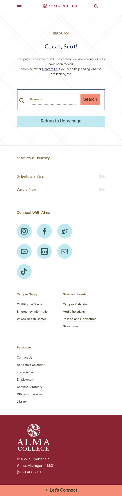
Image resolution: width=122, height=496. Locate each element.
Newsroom (70, 326)
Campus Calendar (75, 304)
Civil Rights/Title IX (30, 304)
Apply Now (27, 190)
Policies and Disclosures (79, 319)
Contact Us (50, 69)
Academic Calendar (31, 365)
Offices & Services (30, 394)
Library (22, 401)
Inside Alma (25, 372)
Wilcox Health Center (31, 319)
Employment (25, 379)
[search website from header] (53, 99)
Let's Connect (64, 490)
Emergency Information (33, 311)
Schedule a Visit (31, 177)
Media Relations (74, 311)
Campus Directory (29, 387)
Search (90, 99)
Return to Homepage (61, 121)
